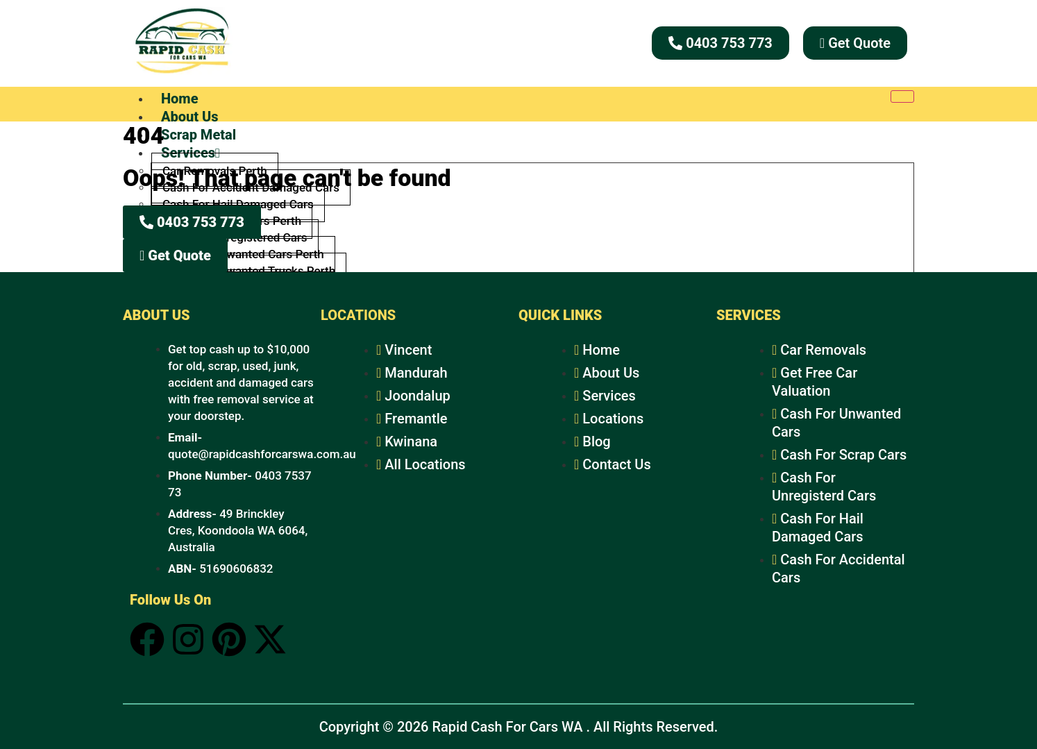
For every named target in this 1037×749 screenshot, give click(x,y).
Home (180, 98)
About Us (190, 116)
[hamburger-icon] (902, 96)
